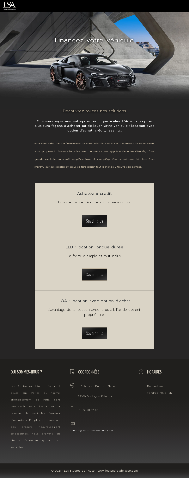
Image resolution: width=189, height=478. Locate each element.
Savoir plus (94, 220)
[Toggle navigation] (178, 5)
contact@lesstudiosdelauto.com (91, 430)
